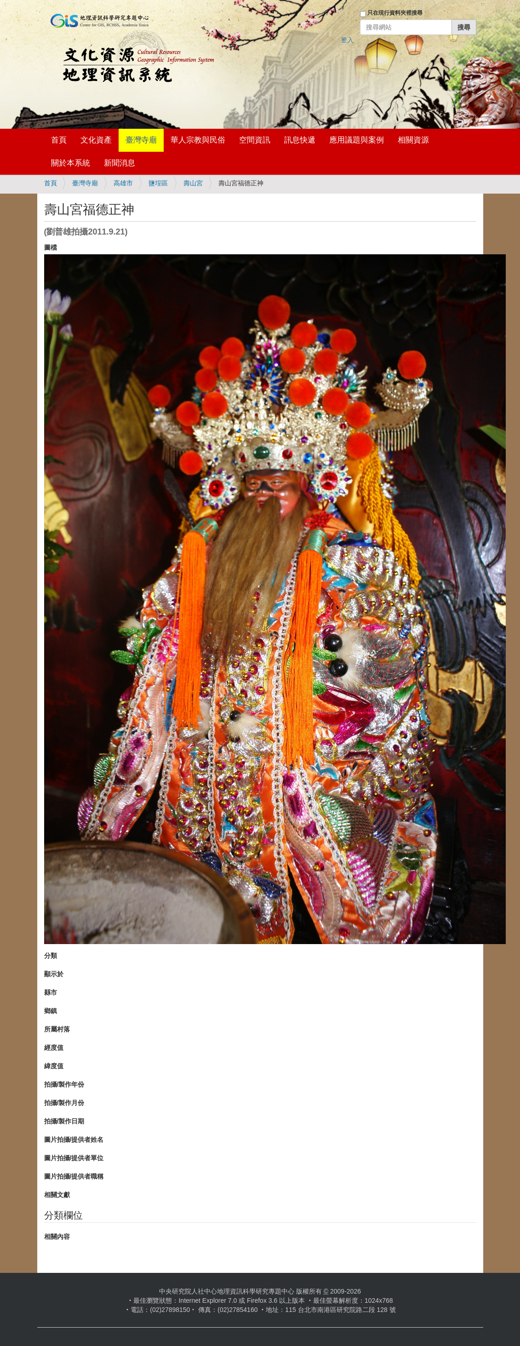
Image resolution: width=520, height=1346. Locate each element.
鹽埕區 (158, 183)
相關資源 (413, 140)
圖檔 (50, 247)
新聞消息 (119, 163)
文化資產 (96, 140)
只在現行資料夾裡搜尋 (395, 13)
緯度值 (53, 1066)
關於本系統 (70, 163)
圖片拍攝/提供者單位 (74, 1158)
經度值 (53, 1047)
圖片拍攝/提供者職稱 (74, 1176)
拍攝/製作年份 (64, 1084)
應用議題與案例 (356, 140)
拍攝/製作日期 (64, 1121)
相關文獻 (57, 1194)
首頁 (59, 140)
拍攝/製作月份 (64, 1102)
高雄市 (123, 183)
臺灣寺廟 (141, 140)
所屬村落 (57, 1029)
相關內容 (57, 1236)
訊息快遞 (299, 140)
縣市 (50, 992)
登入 (347, 40)
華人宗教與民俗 (198, 140)
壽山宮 (193, 183)
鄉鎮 (50, 1010)
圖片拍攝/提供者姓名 (74, 1139)
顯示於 (53, 974)
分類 (50, 955)
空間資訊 (254, 140)
